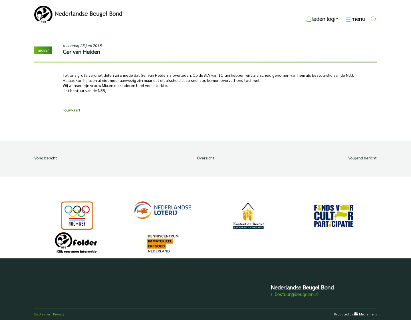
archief (43, 50)
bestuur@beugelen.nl (297, 294)
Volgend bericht (362, 157)
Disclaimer (42, 314)
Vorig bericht (45, 157)
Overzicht (205, 157)
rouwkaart (71, 109)
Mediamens (368, 314)
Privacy (58, 314)
